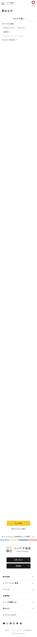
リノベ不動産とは (10, 602)
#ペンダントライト (8, 27)
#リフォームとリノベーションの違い (13, 36)
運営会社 (7, 630)
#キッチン (21, 27)
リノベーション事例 (10, 583)
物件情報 (6, 577)
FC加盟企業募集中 (27, 630)
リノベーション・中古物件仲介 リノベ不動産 (17, 536)
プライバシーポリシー (16, 630)
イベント (6, 589)
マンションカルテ (10, 615)
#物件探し (6, 32)
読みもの (6, 608)
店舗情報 (6, 596)
